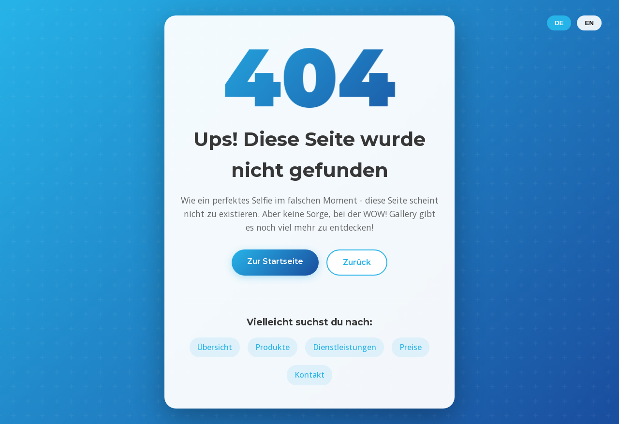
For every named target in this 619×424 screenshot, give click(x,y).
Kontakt (309, 374)
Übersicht (214, 347)
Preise (410, 347)
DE (559, 23)
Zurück (357, 262)
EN (589, 23)
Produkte (272, 347)
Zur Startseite (275, 261)
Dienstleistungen (344, 347)
